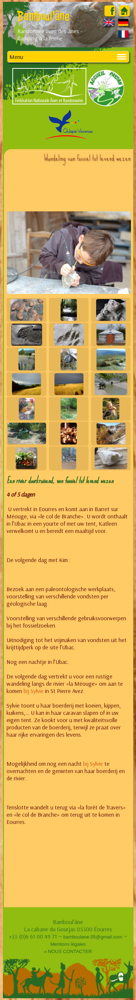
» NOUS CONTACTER (68, 951)
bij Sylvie (34, 690)
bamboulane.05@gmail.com (92, 937)
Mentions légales (68, 944)
